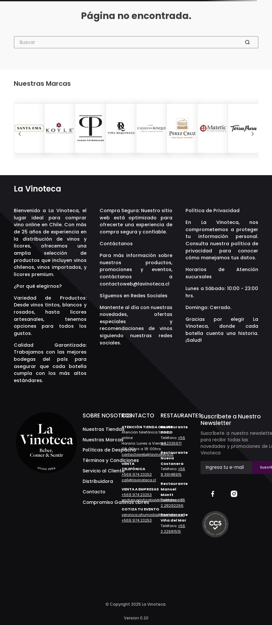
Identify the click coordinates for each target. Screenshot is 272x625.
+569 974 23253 (137, 474)
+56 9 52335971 (173, 440)
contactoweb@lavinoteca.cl (134, 284)
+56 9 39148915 (173, 471)
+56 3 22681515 (173, 528)
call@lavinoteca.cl (139, 480)
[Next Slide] (252, 134)
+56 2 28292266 (173, 502)
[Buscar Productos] (249, 42)
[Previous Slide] (19, 134)
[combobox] (136, 42)
